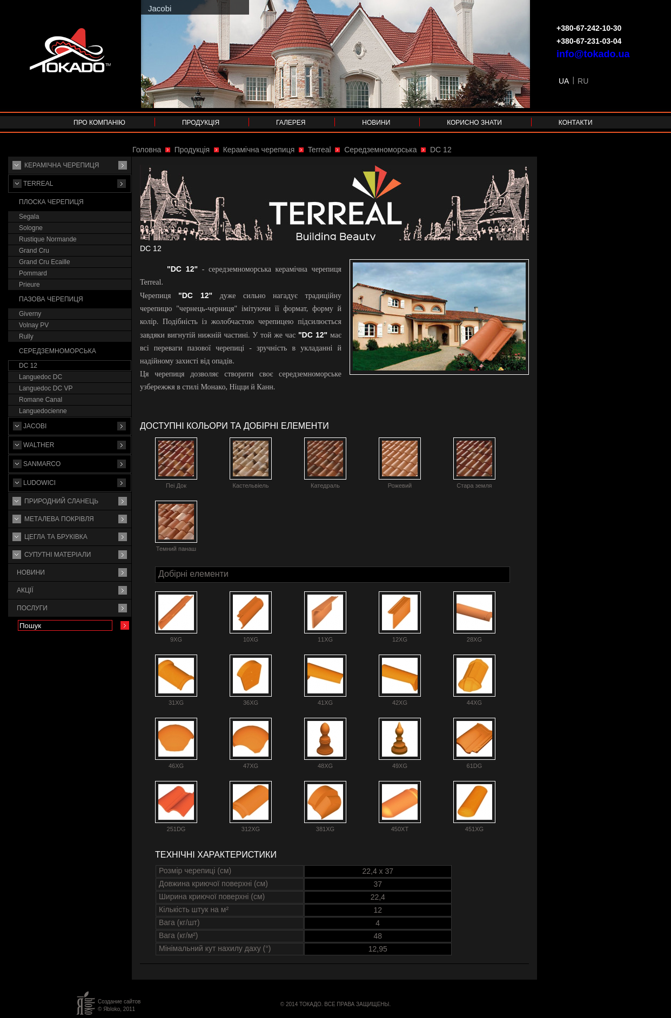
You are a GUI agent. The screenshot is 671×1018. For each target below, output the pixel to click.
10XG (250, 639)
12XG (399, 639)
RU (583, 81)
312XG (250, 829)
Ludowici (39, 483)
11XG (325, 639)
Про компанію (99, 122)
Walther (38, 445)
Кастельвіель (250, 485)
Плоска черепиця (51, 202)
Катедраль (325, 485)
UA (564, 81)
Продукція (200, 122)
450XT (399, 829)
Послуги (32, 608)
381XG (325, 829)
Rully (26, 336)
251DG (176, 829)
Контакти (576, 122)
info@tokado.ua (593, 54)
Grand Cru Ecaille (44, 262)
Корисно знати (474, 122)
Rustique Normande (48, 239)
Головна (146, 149)
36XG (250, 702)
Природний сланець (61, 501)
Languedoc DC (40, 377)
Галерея (291, 122)
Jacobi (34, 426)
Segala (29, 216)
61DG (474, 766)
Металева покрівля (59, 519)
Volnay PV (34, 325)
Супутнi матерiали (57, 554)
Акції (25, 590)
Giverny (30, 314)
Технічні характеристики (216, 854)
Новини (376, 122)
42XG (399, 702)
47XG (250, 766)
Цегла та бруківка (56, 537)
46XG (176, 766)
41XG (325, 702)
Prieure (29, 284)
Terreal (38, 183)
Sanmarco (42, 464)
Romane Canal (40, 399)
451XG (474, 829)
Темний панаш (176, 548)
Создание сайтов (119, 1001)
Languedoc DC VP (45, 388)
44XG (474, 702)
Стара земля (474, 485)
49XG (399, 766)
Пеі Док (176, 485)
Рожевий (400, 485)
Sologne (31, 228)
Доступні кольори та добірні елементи (234, 425)
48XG (325, 766)
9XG (176, 639)
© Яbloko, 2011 (116, 1009)
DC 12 (28, 365)
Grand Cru (34, 250)
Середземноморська (57, 351)
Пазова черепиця (51, 299)
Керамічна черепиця (61, 165)
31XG (176, 702)
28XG (474, 639)
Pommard (33, 273)
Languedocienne (43, 411)
